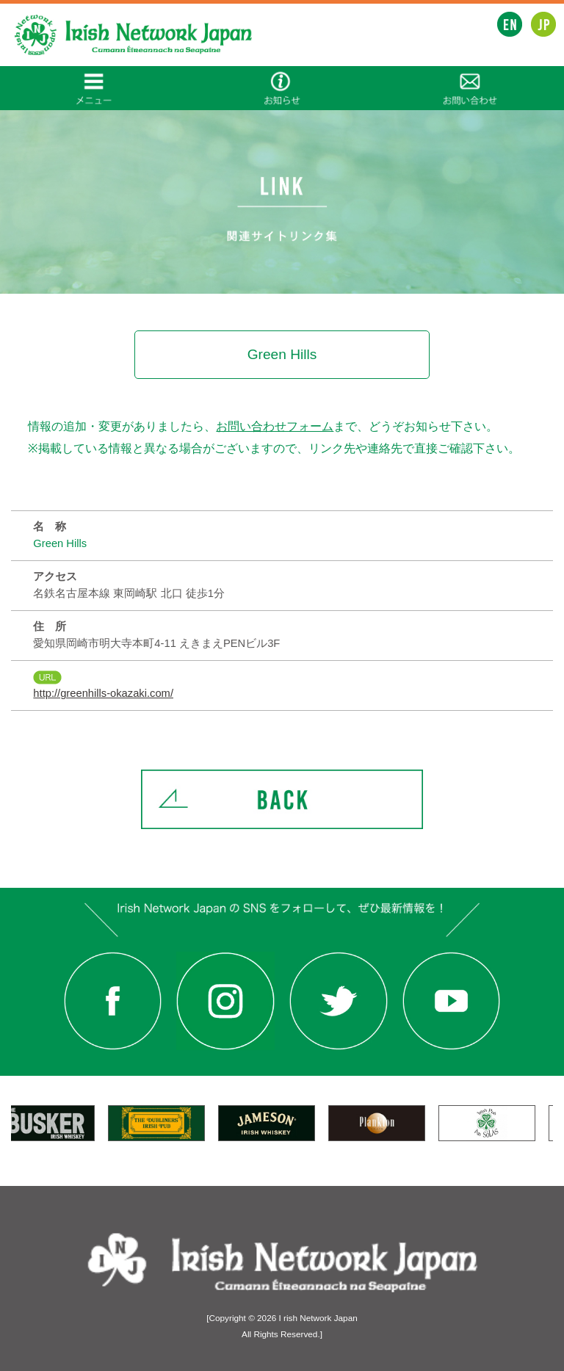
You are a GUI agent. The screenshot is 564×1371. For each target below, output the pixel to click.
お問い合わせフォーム (274, 426)
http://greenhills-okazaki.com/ (103, 693)
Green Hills (60, 543)
